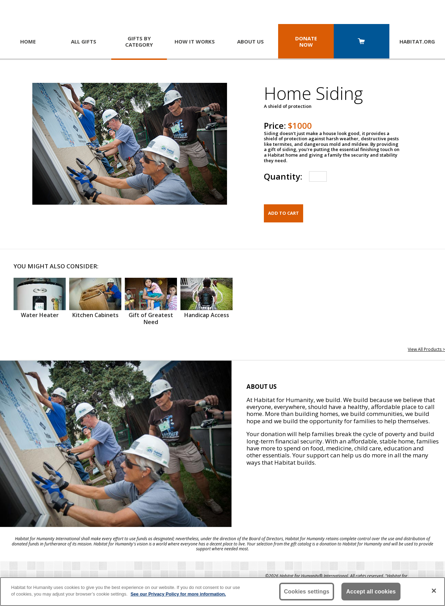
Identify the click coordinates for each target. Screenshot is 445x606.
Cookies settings (307, 592)
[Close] (434, 590)
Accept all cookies (371, 592)
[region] (222, 591)
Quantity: (283, 176)
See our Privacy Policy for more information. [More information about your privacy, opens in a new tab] (178, 594)
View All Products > (426, 349)
